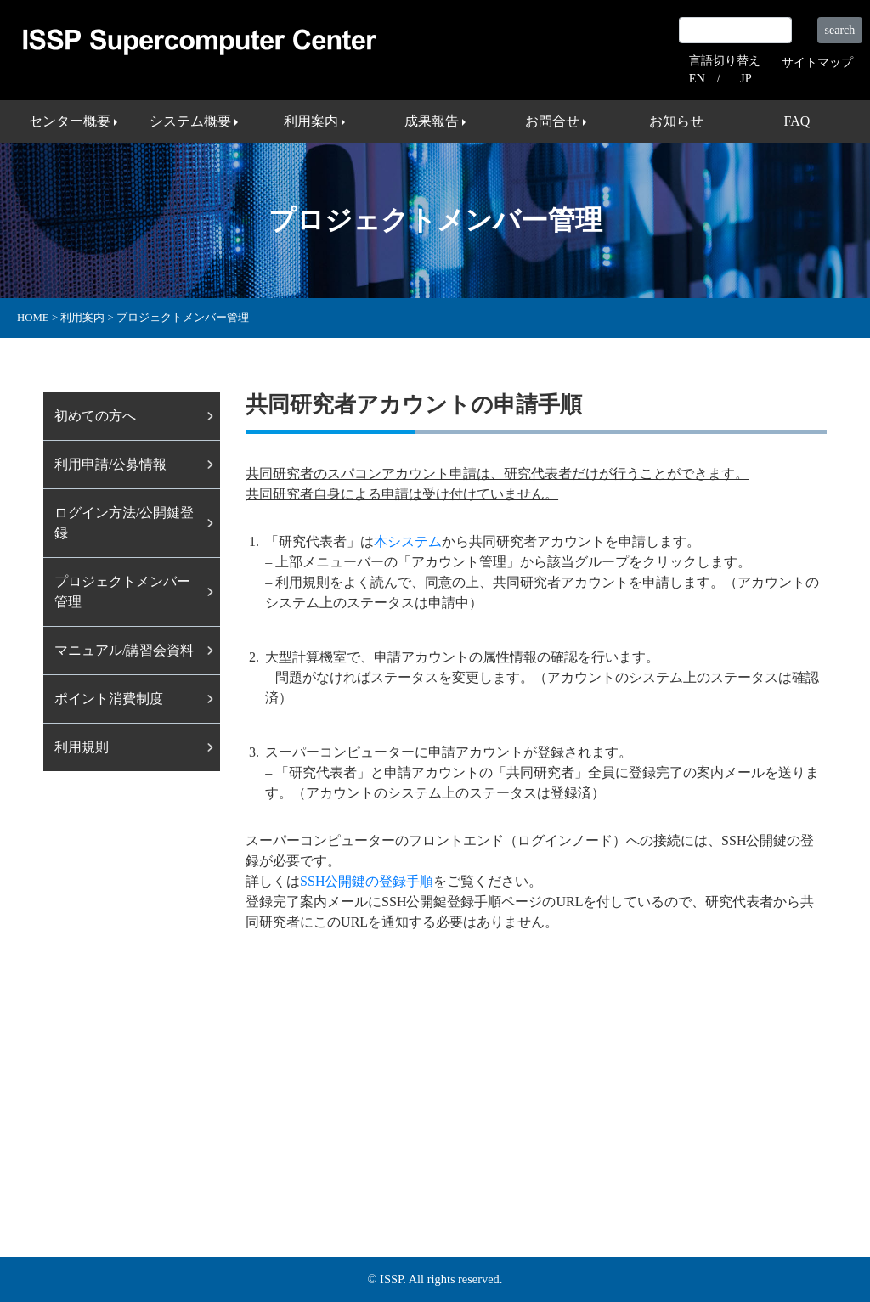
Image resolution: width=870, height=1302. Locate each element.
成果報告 (368, 1175)
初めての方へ (95, 416)
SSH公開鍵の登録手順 (366, 881)
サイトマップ (817, 62)
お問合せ (442, 1175)
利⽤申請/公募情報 (110, 464)
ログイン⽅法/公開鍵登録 (124, 522)
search (840, 30)
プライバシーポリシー (738, 1175)
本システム (408, 541)
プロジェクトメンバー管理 (122, 591)
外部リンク (622, 1175)
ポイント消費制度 (108, 698)
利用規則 (81, 747)
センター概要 (108, 1175)
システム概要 (206, 1175)
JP (746, 78)
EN (697, 78)
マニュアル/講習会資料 (124, 650)
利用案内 (293, 1175)
